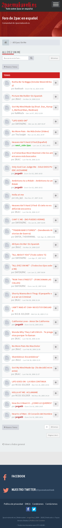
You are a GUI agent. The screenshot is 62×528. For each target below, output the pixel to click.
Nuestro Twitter (33, 489)
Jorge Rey (30, 517)
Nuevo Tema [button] (10, 66)
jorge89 (18, 173)
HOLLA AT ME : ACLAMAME (25, 392)
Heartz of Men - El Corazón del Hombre (32, 413)
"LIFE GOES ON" (20, 120)
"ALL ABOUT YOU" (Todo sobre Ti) (29, 254)
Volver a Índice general (13, 444)
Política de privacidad (13, 504)
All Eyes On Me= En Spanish (25, 243)
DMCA (27, 504)
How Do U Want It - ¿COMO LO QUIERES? (32, 403)
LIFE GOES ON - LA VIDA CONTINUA (29, 381)
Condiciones (38, 504)
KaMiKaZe (19, 113)
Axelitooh (19, 88)
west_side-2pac (23, 145)
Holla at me (18, 194)
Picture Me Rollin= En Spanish (27, 95)
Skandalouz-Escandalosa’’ (25, 356)
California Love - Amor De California (30, 321)
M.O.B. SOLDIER (22, 314)
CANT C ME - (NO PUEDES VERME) (28, 219)
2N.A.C (18, 99)
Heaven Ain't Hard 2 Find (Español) (29, 142)
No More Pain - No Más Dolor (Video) (30, 131)
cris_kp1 (19, 197)
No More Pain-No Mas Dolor (26, 345)
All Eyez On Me (11, 52)
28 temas (54, 58)
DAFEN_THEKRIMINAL (25, 236)
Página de (53, 435)
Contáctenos (51, 504)
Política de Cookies (37, 520)
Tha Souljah (20, 134)
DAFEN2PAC (20, 123)
